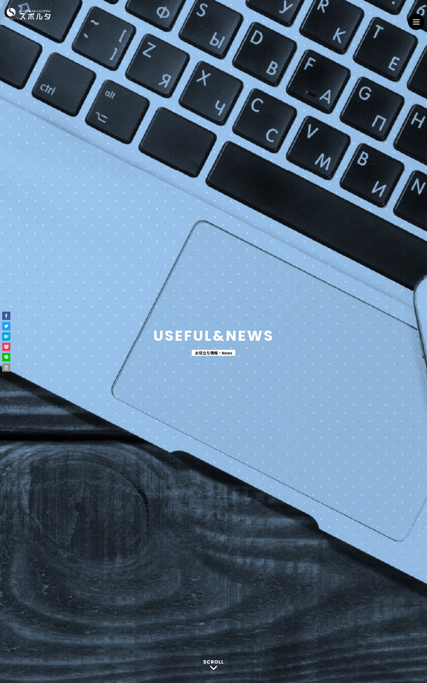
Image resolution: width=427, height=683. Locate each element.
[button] (6, 316)
